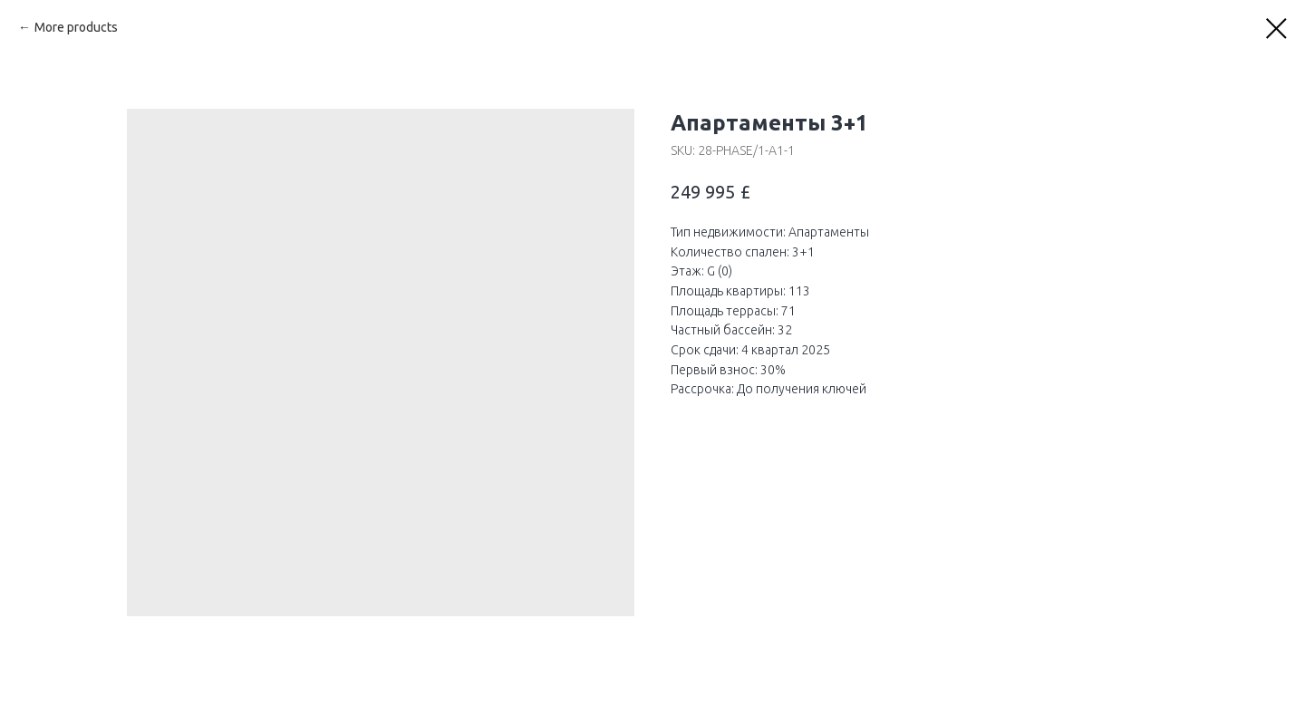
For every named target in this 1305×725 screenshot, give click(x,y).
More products (76, 27)
